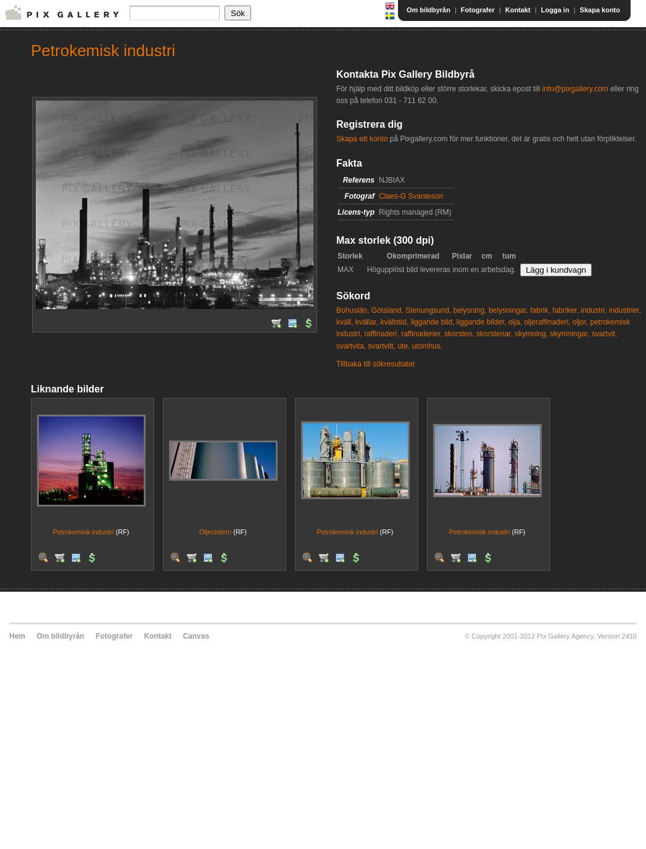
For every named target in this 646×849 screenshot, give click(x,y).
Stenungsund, (428, 310)
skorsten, (459, 333)
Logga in (555, 10)
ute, (403, 346)
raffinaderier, (421, 333)
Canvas (196, 636)
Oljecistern (215, 532)
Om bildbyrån (428, 10)
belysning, (470, 310)
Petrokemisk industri (83, 532)
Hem (17, 636)
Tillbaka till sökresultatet (375, 364)
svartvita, (351, 346)
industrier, (625, 310)
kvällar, (366, 322)
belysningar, (508, 310)
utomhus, (427, 346)
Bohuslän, (352, 310)
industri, (594, 310)
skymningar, (570, 333)
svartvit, (604, 333)
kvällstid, (394, 322)
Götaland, (387, 310)
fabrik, (540, 310)
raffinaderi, (381, 333)
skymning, (531, 333)
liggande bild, (433, 322)
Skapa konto (600, 10)
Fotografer (478, 10)
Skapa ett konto (361, 139)
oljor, (580, 322)
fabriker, (565, 310)
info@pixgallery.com (575, 89)
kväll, (344, 322)
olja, (515, 322)
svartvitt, (381, 346)
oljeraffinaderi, (547, 322)
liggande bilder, (482, 322)
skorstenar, (494, 333)
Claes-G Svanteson (411, 196)
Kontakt (518, 10)
